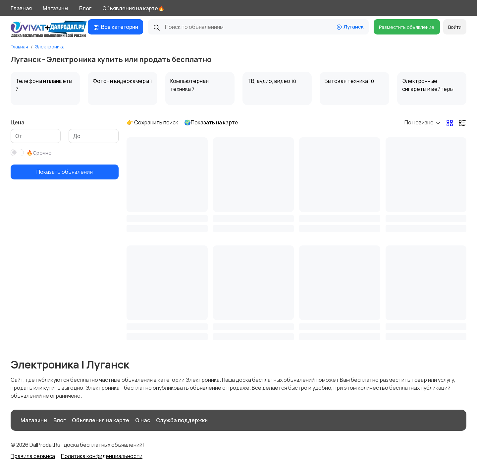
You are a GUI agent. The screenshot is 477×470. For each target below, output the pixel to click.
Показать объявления (64, 171)
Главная (21, 8)
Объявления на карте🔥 (133, 8)
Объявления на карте (100, 420)
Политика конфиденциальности (101, 456)
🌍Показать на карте (211, 122)
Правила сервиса (33, 456)
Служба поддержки (182, 420)
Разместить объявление (406, 27)
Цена (18, 122)
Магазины (55, 8)
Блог (85, 8)
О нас (142, 420)
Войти (454, 27)
